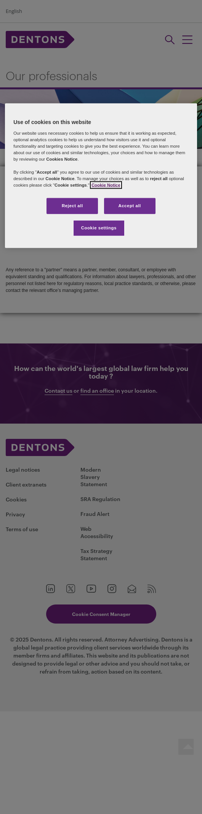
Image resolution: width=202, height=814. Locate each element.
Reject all (72, 205)
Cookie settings (99, 228)
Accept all (129, 205)
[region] (101, 175)
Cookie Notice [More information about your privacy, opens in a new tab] (105, 185)
